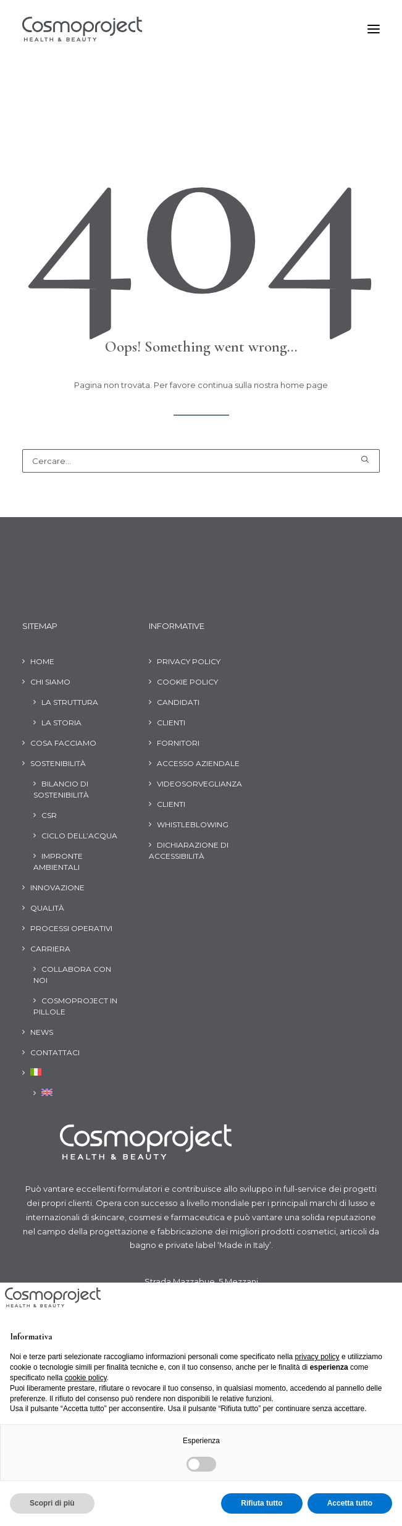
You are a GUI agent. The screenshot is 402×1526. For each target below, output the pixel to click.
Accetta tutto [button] (349, 1503)
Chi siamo (50, 681)
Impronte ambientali (58, 861)
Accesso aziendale (198, 763)
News (41, 1032)
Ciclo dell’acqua (79, 835)
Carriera (50, 948)
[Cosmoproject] (82, 29)
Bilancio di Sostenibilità (61, 789)
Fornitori (178, 743)
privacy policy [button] (317, 1356)
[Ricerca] (201, 461)
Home (42, 661)
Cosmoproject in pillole (75, 1006)
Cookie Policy (187, 681)
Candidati (178, 702)
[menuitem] (31, 1074)
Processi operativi (71, 928)
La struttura (69, 702)
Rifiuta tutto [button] (261, 1503)
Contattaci (55, 1052)
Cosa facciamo (63, 743)
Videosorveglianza (199, 783)
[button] (373, 29)
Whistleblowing (192, 824)
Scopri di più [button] (52, 1503)
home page (304, 385)
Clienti (171, 722)
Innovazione (57, 887)
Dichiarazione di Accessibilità (188, 850)
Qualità (47, 908)
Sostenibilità (58, 763)
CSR (49, 815)
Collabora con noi (72, 974)
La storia (61, 722)
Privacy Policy (188, 661)
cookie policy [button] (86, 1377)
